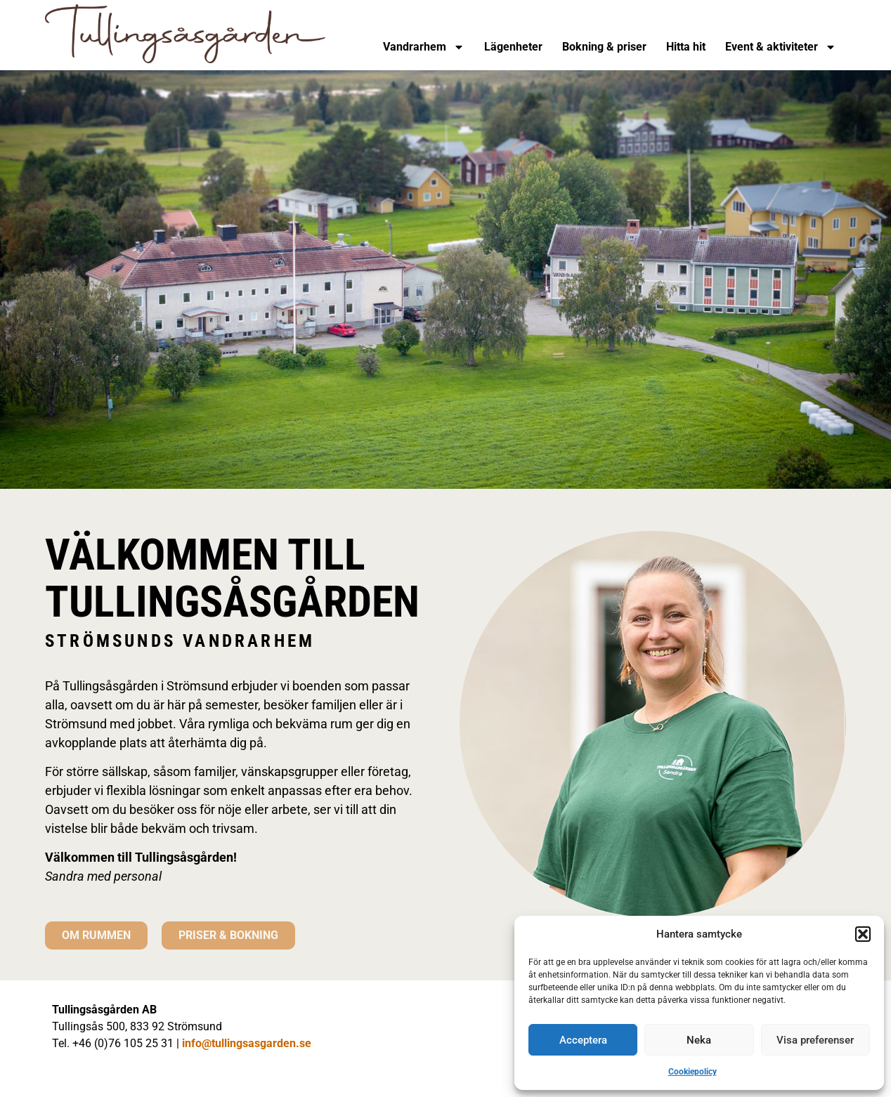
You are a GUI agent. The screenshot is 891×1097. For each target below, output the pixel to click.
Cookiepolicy (692, 1072)
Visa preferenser (815, 1040)
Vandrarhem (423, 47)
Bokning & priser (604, 46)
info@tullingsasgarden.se (246, 1043)
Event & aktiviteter (780, 47)
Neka (699, 1040)
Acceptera (583, 1040)
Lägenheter (513, 46)
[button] (863, 934)
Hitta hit (685, 46)
